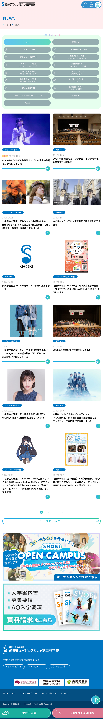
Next (61, 512)
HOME (8, 25)
